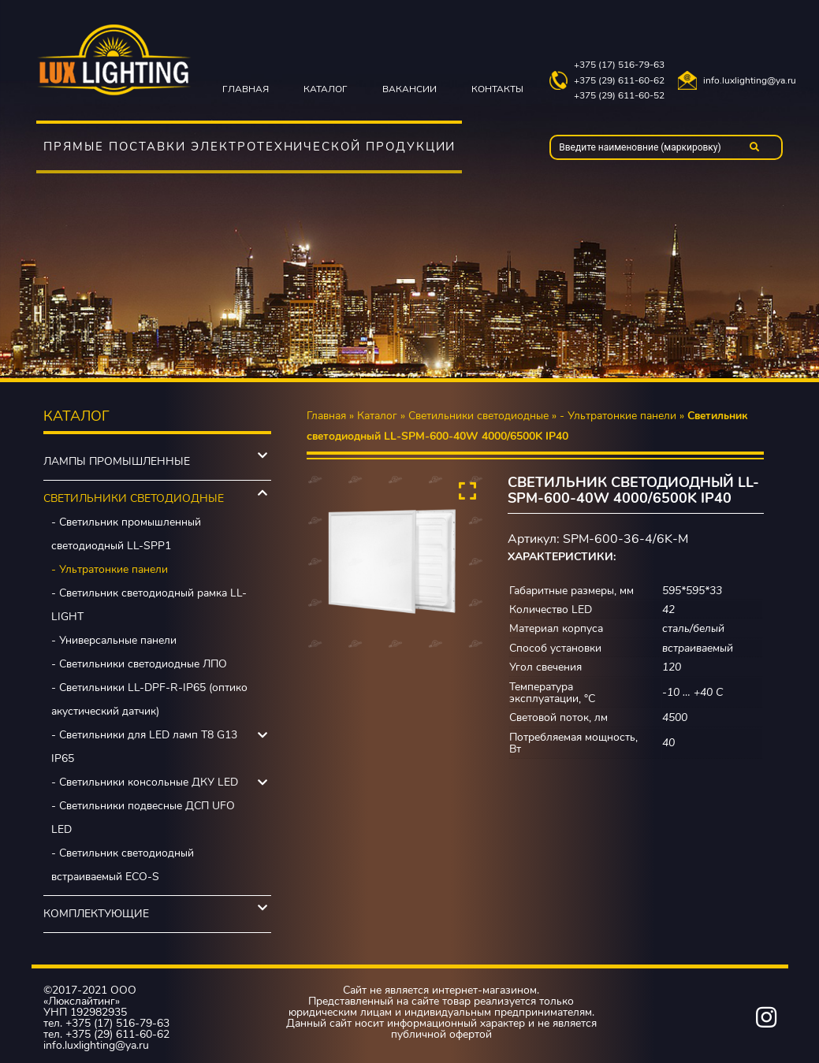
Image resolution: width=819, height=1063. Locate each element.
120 (671, 667)
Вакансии (409, 89)
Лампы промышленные (116, 461)
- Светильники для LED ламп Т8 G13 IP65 (144, 746)
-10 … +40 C (692, 692)
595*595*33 (692, 590)
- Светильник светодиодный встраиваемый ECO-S (122, 865)
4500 (674, 717)
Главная (245, 89)
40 (668, 742)
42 (668, 609)
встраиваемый (697, 648)
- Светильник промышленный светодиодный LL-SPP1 (126, 534)
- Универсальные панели (114, 640)
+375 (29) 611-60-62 (619, 81)
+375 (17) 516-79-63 (619, 65)
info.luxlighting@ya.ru (749, 81)
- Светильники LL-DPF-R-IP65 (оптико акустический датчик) (149, 699)
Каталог (325, 89)
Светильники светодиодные (133, 498)
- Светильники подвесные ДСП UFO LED (143, 817)
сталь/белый (693, 628)
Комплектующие (96, 913)
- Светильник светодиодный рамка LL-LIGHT (149, 604)
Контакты (497, 89)
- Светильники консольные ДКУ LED (144, 782)
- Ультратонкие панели (109, 569)
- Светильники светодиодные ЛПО (139, 663)
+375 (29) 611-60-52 (619, 96)
